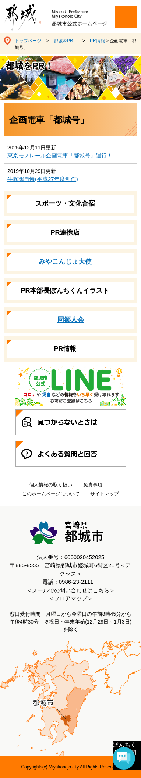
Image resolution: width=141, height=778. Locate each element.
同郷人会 (70, 319)
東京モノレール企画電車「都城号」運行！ (59, 155)
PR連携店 (65, 232)
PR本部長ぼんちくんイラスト (65, 290)
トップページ (28, 40)
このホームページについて (51, 494)
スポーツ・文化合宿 (65, 203)
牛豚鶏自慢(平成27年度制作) (42, 179)
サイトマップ (104, 494)
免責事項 (92, 484)
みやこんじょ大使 (65, 261)
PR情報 (97, 40)
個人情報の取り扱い (50, 484)
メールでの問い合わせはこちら (70, 590)
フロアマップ (70, 598)
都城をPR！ (66, 40)
